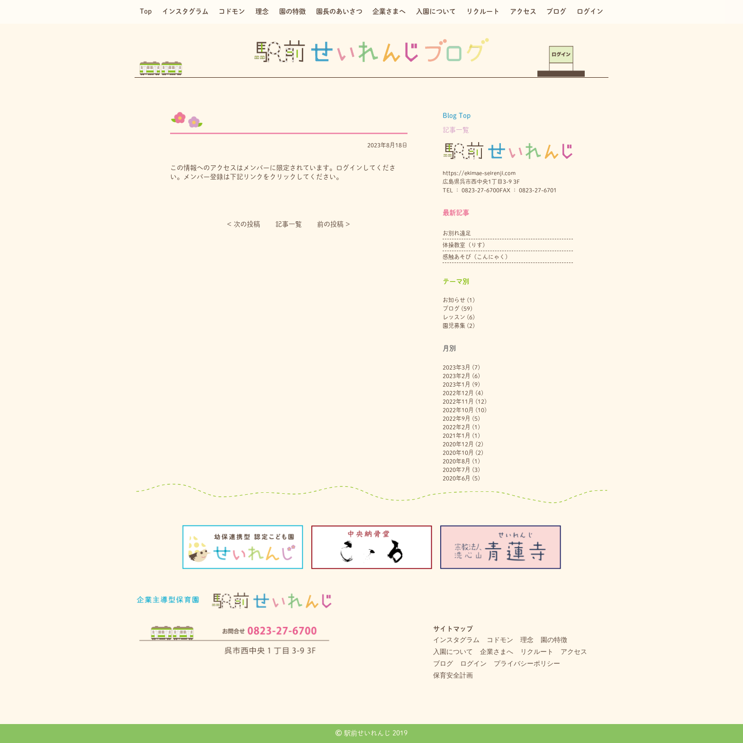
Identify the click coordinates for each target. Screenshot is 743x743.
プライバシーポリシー (527, 663)
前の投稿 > (333, 224)
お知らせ (454, 300)
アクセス (523, 11)
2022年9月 (457, 418)
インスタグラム (185, 11)
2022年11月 (458, 401)
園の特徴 (292, 11)
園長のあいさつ (339, 11)
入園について (436, 11)
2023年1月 (457, 384)
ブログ (556, 11)
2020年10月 (458, 452)
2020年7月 (457, 469)
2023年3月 (457, 367)
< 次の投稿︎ (243, 224)
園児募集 (454, 325)
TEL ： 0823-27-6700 (471, 190)
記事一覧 (288, 224)
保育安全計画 (453, 675)
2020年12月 (458, 444)
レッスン (454, 317)
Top (146, 11)
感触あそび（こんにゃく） (477, 257)
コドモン (231, 11)
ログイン (590, 11)
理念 (262, 11)
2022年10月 (458, 410)
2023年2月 (457, 376)
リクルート (482, 11)
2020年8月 (457, 461)
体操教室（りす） (465, 245)
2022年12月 (458, 393)
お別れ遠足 (457, 233)
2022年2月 (457, 427)
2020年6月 (457, 478)
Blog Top (457, 115)
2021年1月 (457, 435)
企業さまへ (389, 11)
